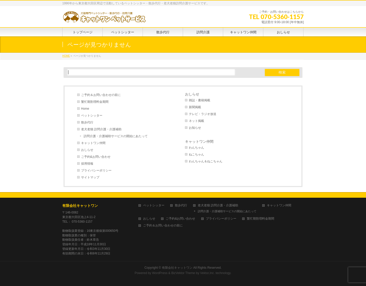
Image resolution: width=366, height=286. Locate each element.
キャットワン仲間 (93, 143)
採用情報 (87, 163)
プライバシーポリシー (96, 170)
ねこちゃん (196, 154)
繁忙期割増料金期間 (95, 102)
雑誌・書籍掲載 (199, 100)
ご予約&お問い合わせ (96, 157)
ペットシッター (91, 115)
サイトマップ (90, 177)
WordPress (159, 273)
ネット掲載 (196, 121)
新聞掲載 (195, 107)
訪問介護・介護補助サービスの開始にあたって (116, 136)
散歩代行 (87, 122)
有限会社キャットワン (80, 206)
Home (85, 108)
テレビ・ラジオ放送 (202, 114)
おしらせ (87, 150)
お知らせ (195, 128)
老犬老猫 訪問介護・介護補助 (101, 129)
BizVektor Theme (183, 273)
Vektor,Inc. (207, 273)
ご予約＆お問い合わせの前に (101, 95)
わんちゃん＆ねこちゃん (205, 161)
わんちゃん (196, 147)
